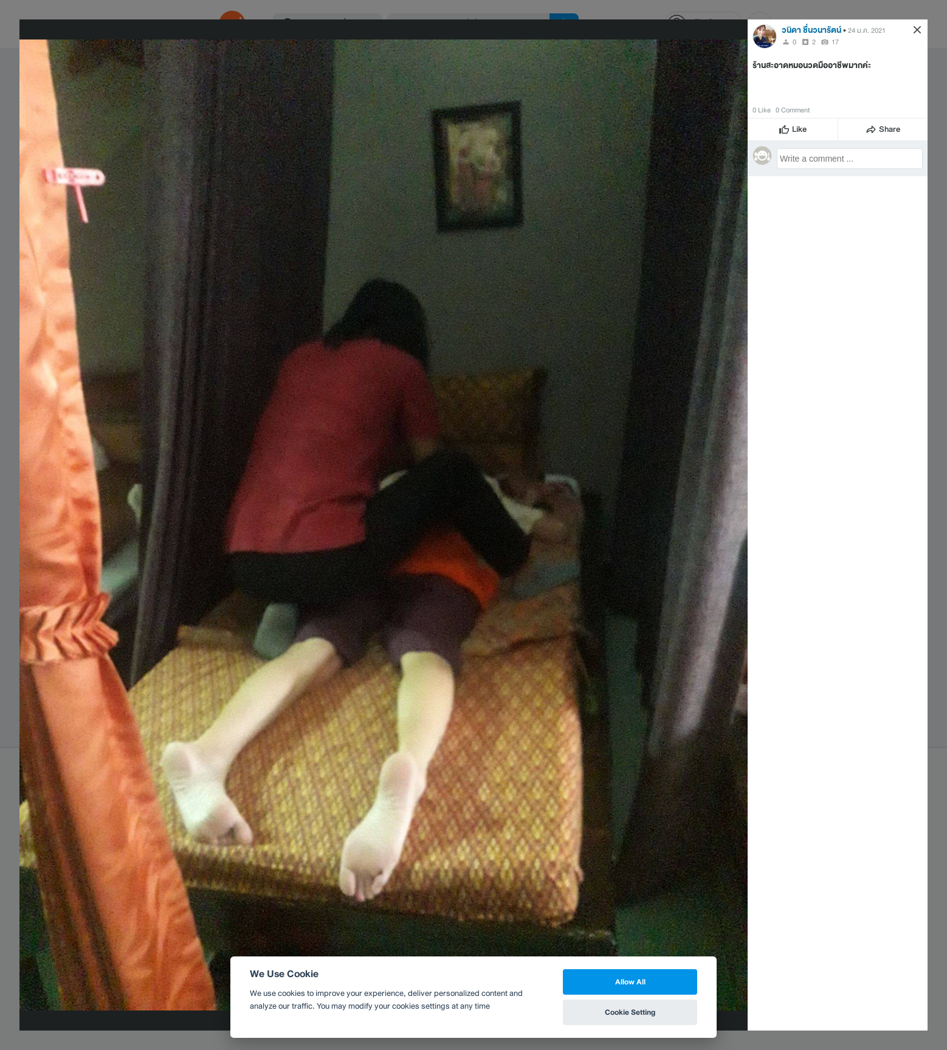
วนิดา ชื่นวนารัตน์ (811, 30)
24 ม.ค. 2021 (867, 30)
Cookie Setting (630, 1012)
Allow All (630, 981)
